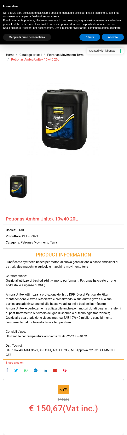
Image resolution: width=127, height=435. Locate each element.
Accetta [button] (113, 37)
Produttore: (13, 236)
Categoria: (13, 242)
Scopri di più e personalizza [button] (27, 37)
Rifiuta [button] (90, 37)
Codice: (11, 230)
